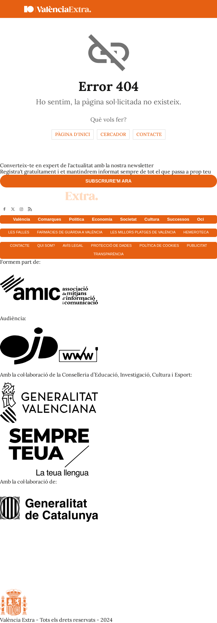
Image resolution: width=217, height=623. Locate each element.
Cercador (113, 134)
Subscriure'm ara (108, 181)
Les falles (18, 232)
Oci (200, 219)
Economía (102, 219)
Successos (178, 219)
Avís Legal (73, 245)
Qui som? (46, 245)
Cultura (152, 219)
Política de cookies (159, 245)
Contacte (149, 134)
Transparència (108, 254)
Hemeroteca (196, 232)
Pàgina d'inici (72, 134)
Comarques (49, 219)
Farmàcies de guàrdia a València (69, 232)
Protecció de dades (111, 245)
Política (76, 219)
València (21, 219)
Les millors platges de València (143, 232)
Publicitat (197, 245)
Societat (128, 219)
